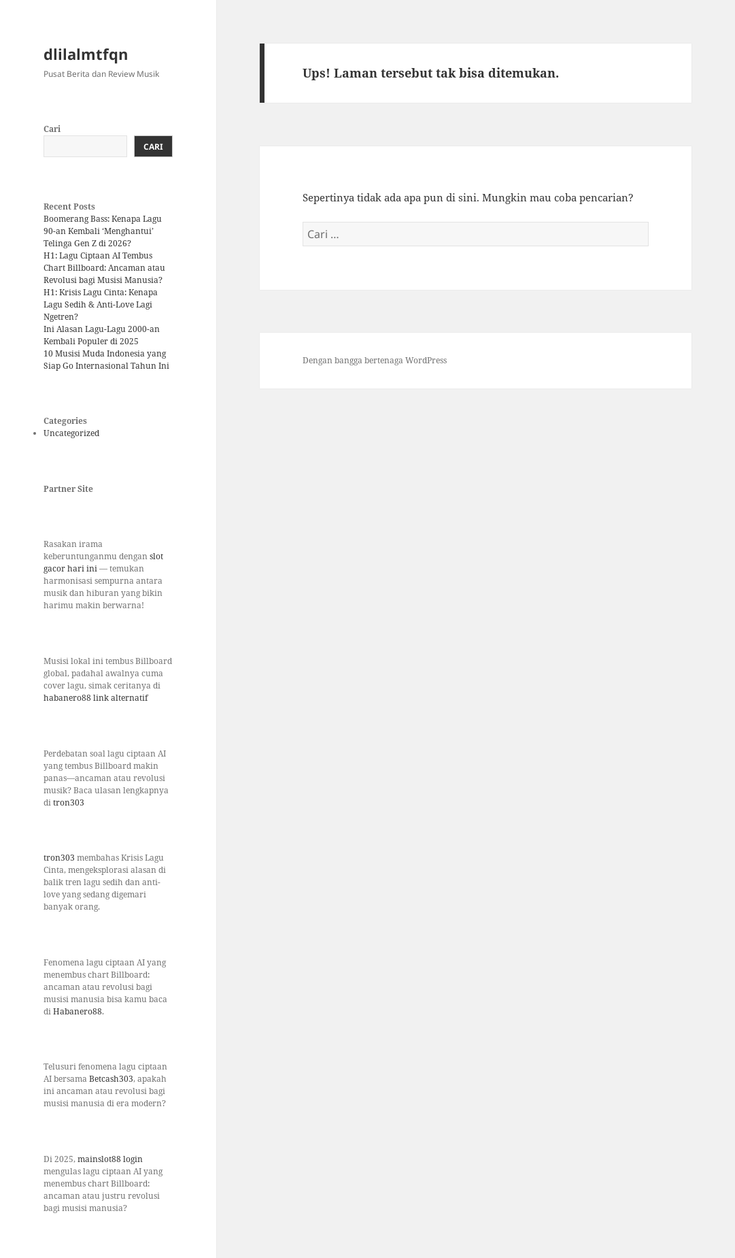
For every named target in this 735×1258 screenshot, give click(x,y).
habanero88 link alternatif (96, 698)
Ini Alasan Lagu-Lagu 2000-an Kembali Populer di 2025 (102, 335)
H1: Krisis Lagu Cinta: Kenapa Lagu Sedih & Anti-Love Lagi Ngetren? (101, 304)
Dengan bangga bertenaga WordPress (375, 360)
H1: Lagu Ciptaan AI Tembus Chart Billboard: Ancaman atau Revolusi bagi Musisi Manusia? (104, 268)
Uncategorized (71, 433)
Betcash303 (111, 1079)
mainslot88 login (110, 1159)
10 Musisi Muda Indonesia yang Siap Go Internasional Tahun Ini (106, 359)
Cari (52, 129)
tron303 (68, 802)
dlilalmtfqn (86, 54)
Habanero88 (77, 1011)
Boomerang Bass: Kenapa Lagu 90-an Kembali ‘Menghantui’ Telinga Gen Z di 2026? (103, 231)
